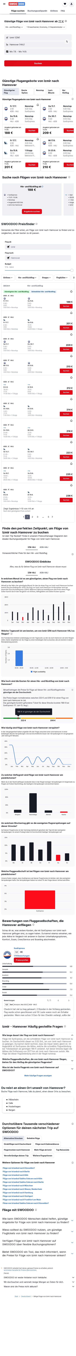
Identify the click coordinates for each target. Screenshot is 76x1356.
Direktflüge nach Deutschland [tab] (17, 1144)
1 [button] (27, 517)
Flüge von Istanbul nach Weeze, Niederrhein (22, 1189)
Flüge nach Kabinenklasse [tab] (47, 1144)
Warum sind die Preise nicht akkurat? (39, 1286)
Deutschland (26, 1296)
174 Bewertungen (22, 956)
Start (16, 1296)
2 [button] (32, 517)
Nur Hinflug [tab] (65, 91)
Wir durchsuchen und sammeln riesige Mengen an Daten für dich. (39, 1281)
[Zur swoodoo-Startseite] (17, 4)
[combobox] (14, 27)
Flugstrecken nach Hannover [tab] (17, 1150)
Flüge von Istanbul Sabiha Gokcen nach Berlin (23, 1182)
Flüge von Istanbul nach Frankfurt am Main (22, 1200)
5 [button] (48, 517)
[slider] (71, 270)
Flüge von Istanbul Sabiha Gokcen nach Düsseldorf (26, 1203)
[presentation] (66, 21)
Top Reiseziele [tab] (62, 1150)
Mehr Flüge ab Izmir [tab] (43, 1150)
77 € (61, 21)
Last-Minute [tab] (51, 91)
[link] (32, 211)
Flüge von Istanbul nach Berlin (16, 1171)
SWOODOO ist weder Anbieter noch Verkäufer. (39, 1277)
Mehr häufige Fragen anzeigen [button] (38, 1075)
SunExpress (19, 948)
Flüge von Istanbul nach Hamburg (18, 1193)
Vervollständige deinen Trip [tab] (16, 1156)
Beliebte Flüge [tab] (33, 1138)
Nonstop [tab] (40, 90)
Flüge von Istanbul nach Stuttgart (18, 1196)
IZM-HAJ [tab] (32, 547)
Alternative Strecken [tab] (13, 1138)
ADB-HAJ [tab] (44, 547)
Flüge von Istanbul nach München (18, 1186)
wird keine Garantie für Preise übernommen (20, 1270)
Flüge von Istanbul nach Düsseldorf (19, 1168)
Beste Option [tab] (25, 91)
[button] (4, 4)
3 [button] (37, 517)
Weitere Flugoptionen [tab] (42, 1156)
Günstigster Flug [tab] (9, 91)
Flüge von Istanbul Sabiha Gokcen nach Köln (22, 1178)
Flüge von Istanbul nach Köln (15, 1175)
